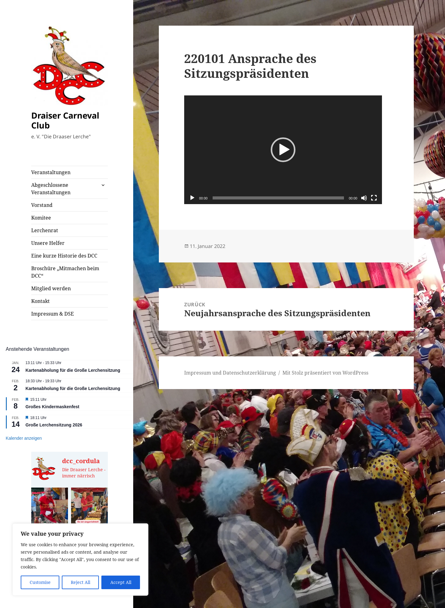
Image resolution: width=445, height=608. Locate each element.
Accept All (120, 582)
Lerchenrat (44, 230)
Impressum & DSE (52, 313)
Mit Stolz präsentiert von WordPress (325, 372)
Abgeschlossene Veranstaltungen (50, 189)
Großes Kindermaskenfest (52, 406)
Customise (40, 582)
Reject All (80, 582)
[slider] (278, 197)
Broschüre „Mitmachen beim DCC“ (65, 272)
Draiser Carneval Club (65, 120)
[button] (283, 149)
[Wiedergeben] (192, 198)
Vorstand (42, 205)
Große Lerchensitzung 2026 (54, 424)
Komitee (41, 217)
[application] (283, 149)
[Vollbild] (374, 198)
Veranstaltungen (50, 172)
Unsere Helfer (48, 243)
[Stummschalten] (364, 198)
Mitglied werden (51, 288)
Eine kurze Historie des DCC (64, 255)
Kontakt (40, 301)
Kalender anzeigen (24, 438)
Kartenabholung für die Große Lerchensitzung (73, 370)
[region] (80, 559)
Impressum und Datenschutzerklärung (230, 372)
